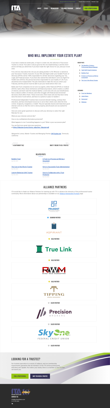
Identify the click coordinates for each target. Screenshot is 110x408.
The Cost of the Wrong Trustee (21, 166)
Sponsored (84, 99)
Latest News (84, 96)
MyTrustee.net (56, 134)
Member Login (95, 1)
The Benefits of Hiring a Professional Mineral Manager (89, 66)
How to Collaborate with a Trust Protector (53, 173)
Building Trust (16, 158)
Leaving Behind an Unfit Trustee (21, 172)
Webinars (83, 102)
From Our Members (86, 93)
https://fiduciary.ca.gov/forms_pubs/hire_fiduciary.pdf (31, 127)
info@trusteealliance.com (18, 398)
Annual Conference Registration (67, 1)
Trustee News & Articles (84, 1)
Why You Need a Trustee (42, 375)
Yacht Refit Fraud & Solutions (89, 70)
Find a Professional (20, 375)
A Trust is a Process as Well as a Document (53, 159)
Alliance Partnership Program (69, 193)
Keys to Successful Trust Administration (56, 166)
